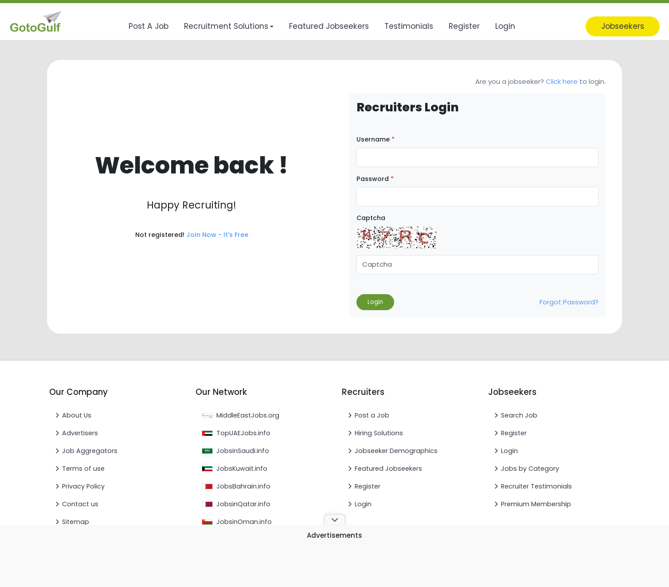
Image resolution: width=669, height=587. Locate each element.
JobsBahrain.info (243, 486)
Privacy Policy (83, 486)
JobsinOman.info (244, 521)
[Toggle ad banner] (334, 519)
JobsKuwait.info (241, 468)
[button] (229, 26)
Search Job (519, 415)
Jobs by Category (530, 468)
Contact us (80, 504)
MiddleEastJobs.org (247, 415)
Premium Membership (536, 504)
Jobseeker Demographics (396, 450)
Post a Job (372, 415)
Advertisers (80, 433)
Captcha (370, 217)
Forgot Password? (569, 302)
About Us (76, 415)
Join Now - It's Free (217, 234)
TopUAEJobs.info (243, 433)
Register (367, 486)
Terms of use (83, 468)
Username (375, 139)
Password (375, 178)
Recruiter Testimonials (536, 486)
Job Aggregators (89, 450)
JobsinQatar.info (243, 504)
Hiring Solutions (379, 433)
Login (363, 504)
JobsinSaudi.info (242, 450)
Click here (562, 81)
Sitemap (75, 521)
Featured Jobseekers (388, 468)
